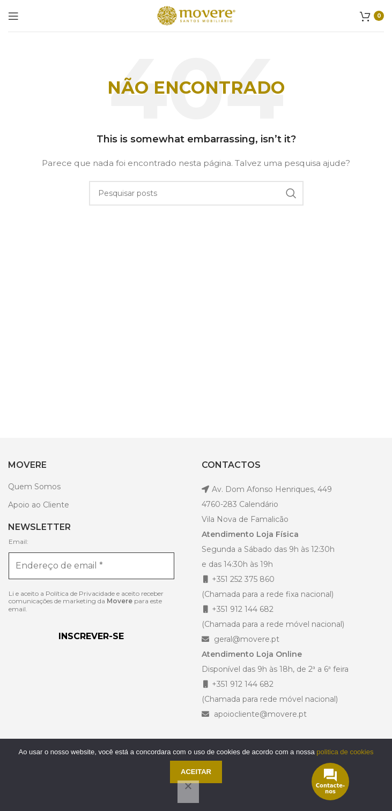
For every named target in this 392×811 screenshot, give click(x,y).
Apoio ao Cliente (38, 505)
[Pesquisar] (196, 193)
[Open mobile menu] (13, 16)
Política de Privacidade (80, 593)
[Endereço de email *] (91, 565)
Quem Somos (34, 486)
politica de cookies (344, 752)
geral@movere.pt (246, 639)
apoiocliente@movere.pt (259, 714)
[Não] (188, 791)
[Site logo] (196, 15)
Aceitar (196, 772)
